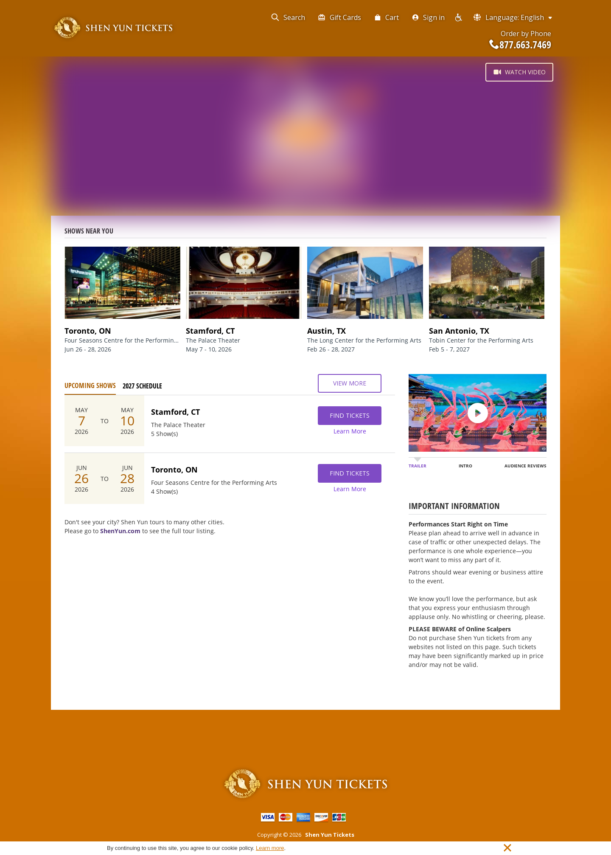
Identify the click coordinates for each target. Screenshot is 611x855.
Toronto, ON (174, 469)
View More (349, 383)
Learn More (350, 431)
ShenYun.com (120, 531)
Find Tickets (349, 415)
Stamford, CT (175, 412)
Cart (386, 17)
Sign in (428, 17)
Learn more (270, 848)
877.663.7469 (520, 44)
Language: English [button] (513, 17)
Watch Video (519, 72)
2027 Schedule (142, 386)
